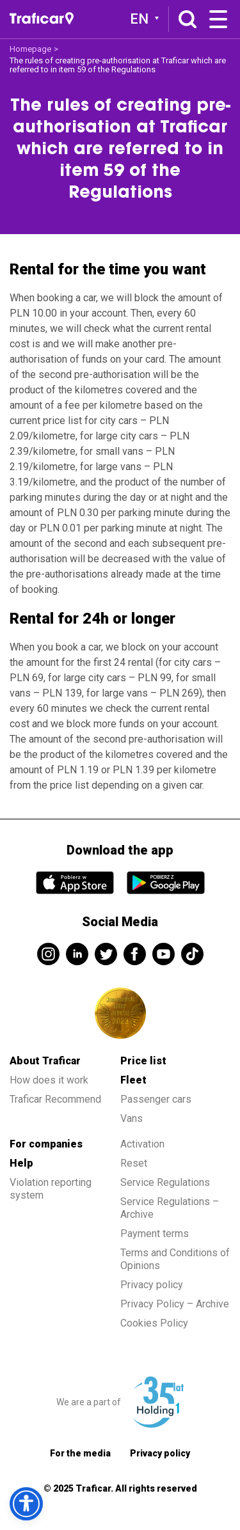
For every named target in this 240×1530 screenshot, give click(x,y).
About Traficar (45, 1061)
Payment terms (154, 1233)
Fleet (133, 1080)
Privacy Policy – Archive (174, 1304)
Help (21, 1163)
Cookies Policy (154, 1323)
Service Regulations (165, 1182)
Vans (131, 1118)
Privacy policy (151, 1285)
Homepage (30, 49)
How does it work (49, 1080)
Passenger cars (155, 1099)
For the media (80, 1453)
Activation (142, 1144)
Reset (133, 1163)
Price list (143, 1061)
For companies (46, 1144)
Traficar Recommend (55, 1099)
